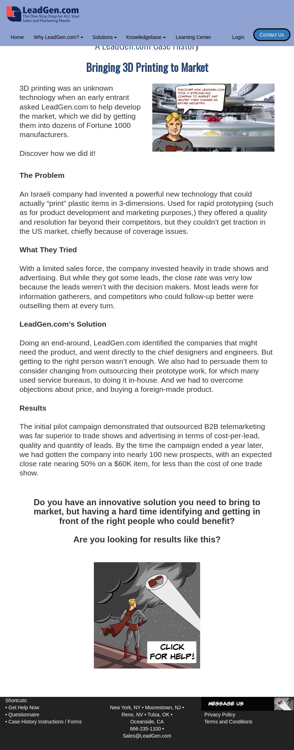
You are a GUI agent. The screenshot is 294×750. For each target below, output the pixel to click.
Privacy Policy (219, 714)
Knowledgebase (146, 37)
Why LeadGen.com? (58, 37)
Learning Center (193, 37)
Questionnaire (24, 714)
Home (17, 37)
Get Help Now (24, 707)
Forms (75, 721)
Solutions (104, 37)
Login (238, 37)
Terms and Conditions (228, 721)
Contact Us (272, 35)
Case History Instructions (36, 721)
